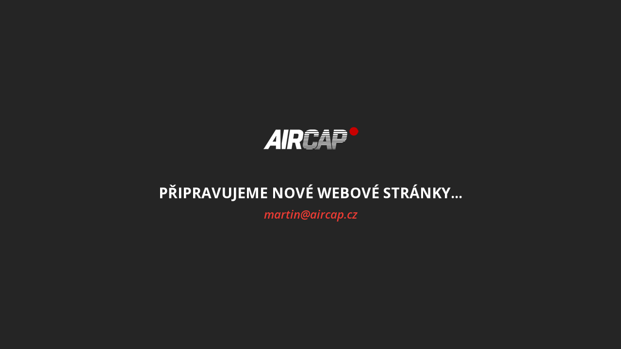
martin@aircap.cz (311, 214)
